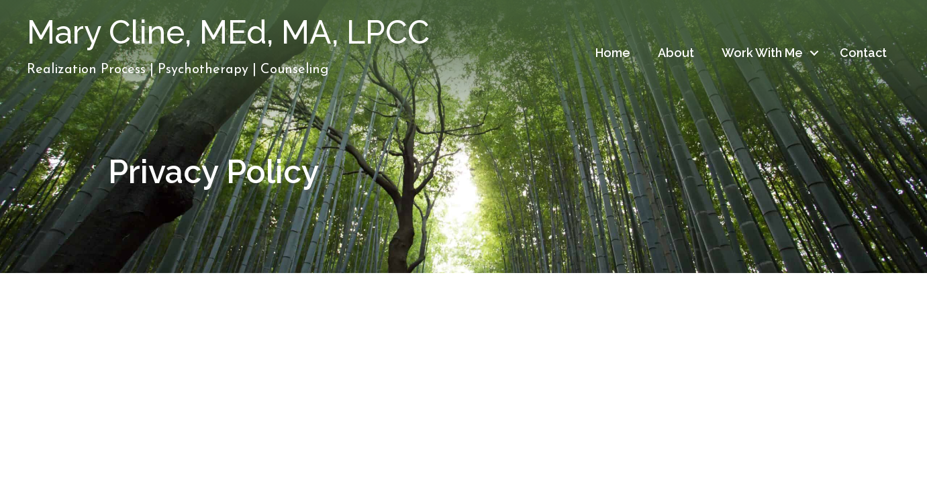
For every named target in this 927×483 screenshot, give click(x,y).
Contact (863, 53)
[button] (814, 53)
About (676, 53)
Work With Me (762, 53)
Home (612, 53)
